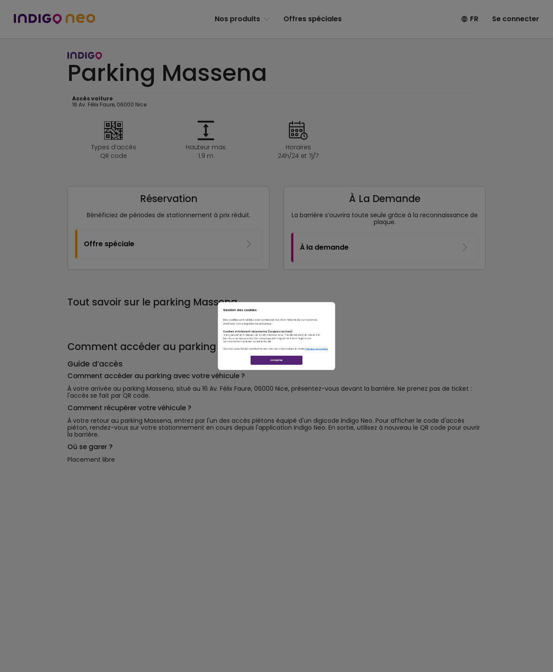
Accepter (276, 400)
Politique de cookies (383, 370)
